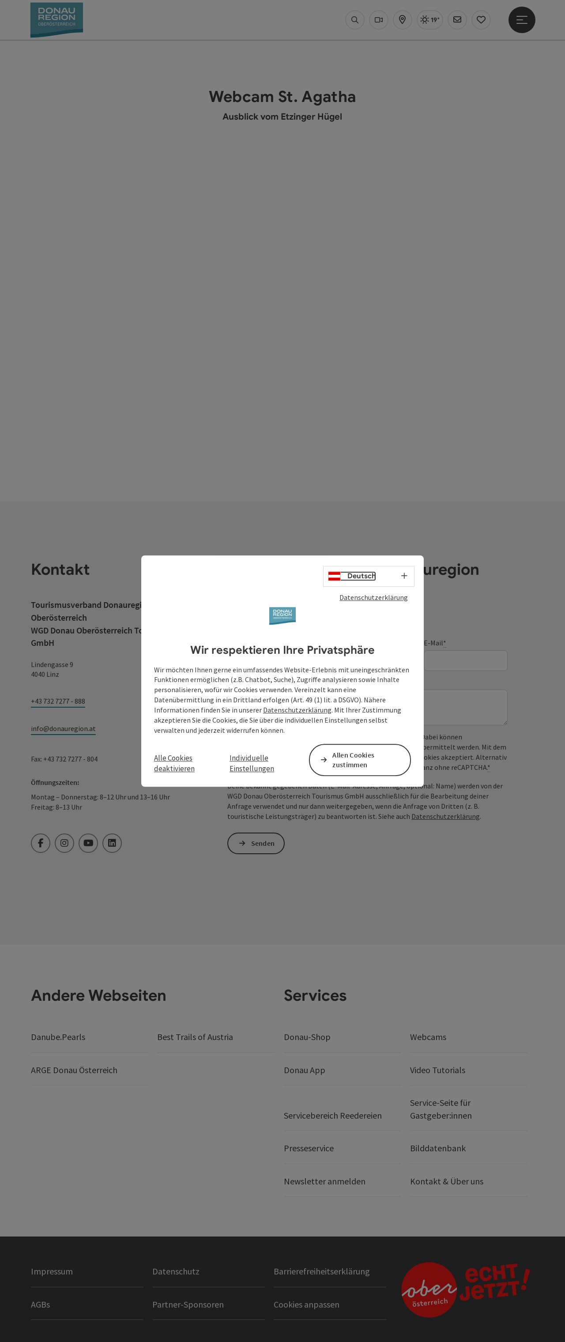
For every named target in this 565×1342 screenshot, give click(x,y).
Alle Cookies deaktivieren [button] (174, 763)
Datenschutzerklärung (373, 597)
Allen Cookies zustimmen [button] (353, 759)
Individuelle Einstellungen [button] (252, 763)
